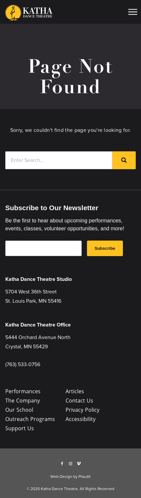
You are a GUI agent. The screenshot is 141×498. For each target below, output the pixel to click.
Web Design (61, 476)
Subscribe (105, 248)
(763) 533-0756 (22, 364)
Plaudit (84, 476)
